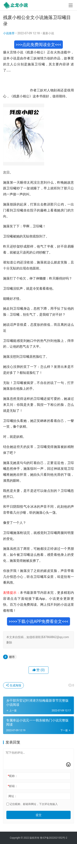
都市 (12, 657)
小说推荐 (9, 33)
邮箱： (13, 786)
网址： (12, 796)
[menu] (70, 5)
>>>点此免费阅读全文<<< (38, 44)
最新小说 (48, 33)
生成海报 (13, 685)
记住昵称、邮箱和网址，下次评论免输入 (32, 804)
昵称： (13, 776)
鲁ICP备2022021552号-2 (53, 837)
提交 (38, 815)
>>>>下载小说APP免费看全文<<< (38, 621)
